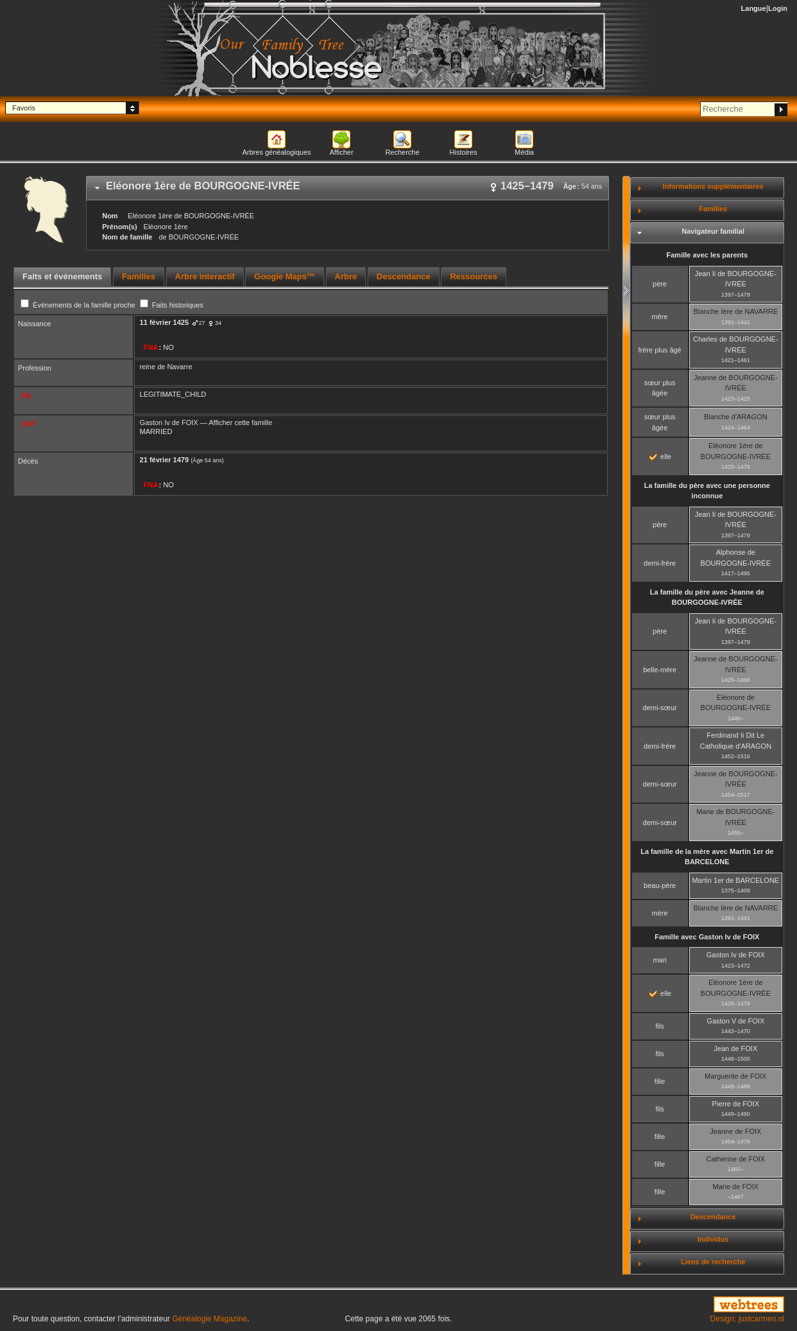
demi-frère (660, 563)
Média (524, 152)
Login (777, 8)
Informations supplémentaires (713, 186)
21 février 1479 (164, 460)
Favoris (23, 108)
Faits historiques (171, 305)
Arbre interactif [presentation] (205, 276)
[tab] (347, 188)
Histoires (463, 152)
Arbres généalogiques (276, 152)
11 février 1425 (164, 322)
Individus (713, 1239)
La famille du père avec (707, 597)
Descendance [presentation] (404, 276)
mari (659, 960)
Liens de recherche (713, 1262)
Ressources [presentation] (473, 276)
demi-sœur (660, 707)
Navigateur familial (712, 231)
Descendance (713, 1217)
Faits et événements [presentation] (62, 276)
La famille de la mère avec (706, 857)
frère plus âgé (659, 350)
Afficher (341, 152)
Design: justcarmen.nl (747, 1318)
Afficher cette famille (240, 422)
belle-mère (659, 670)
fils (659, 1026)
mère (660, 316)
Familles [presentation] (138, 276)
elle (660, 456)
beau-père (660, 885)
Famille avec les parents (707, 255)
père (660, 284)
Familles (713, 209)
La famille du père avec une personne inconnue (707, 491)
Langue (753, 8)
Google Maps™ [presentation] (284, 276)
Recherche (402, 152)
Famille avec (707, 937)
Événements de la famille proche (79, 305)
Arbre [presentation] (346, 276)
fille (660, 1081)
